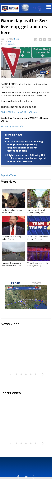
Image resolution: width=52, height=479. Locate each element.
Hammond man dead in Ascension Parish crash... (12, 264)
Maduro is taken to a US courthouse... (12, 211)
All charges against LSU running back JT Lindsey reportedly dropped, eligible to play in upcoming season (25, 146)
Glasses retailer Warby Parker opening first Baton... (36, 212)
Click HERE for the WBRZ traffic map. (19, 112)
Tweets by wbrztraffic (12, 126)
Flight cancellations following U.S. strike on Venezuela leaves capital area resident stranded (26, 158)
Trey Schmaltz (9, 44)
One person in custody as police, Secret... (12, 237)
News (16, 39)
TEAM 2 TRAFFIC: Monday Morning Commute (37, 237)
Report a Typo (8, 175)
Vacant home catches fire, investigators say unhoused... (38, 265)
